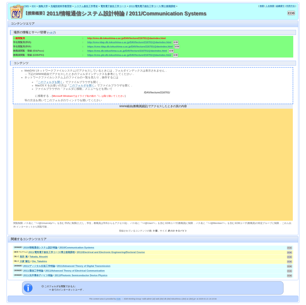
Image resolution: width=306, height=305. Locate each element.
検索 (262, 6)
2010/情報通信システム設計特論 (40, 247)
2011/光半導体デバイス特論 (37, 275)
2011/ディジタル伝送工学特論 (39, 266)
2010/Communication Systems (76, 247)
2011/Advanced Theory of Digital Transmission (83, 266)
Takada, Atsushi (39, 256)
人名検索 (270, 6)
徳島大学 (43, 6)
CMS (26, 6)
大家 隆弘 (25, 261)
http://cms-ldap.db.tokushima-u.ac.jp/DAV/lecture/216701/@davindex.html (129, 42)
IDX (34, 6)
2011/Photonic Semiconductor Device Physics (81, 275)
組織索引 (280, 6)
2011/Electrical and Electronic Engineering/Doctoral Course (111, 252)
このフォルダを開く (50, 82)
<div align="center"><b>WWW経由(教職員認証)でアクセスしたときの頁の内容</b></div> (153, 164)
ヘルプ (51, 32)
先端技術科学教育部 (61, 6)
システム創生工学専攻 (86, 6)
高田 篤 (23, 256)
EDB (118, 299)
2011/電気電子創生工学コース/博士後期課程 (152, 6)
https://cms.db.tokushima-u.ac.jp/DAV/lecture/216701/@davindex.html (127, 50)
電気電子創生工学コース (113, 6)
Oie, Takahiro (39, 261)
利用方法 (290, 6)
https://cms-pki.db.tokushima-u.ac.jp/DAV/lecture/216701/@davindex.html (129, 55)
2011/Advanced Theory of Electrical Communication (75, 270)
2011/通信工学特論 (33, 270)
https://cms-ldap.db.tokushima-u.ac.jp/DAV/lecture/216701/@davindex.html (130, 46)
